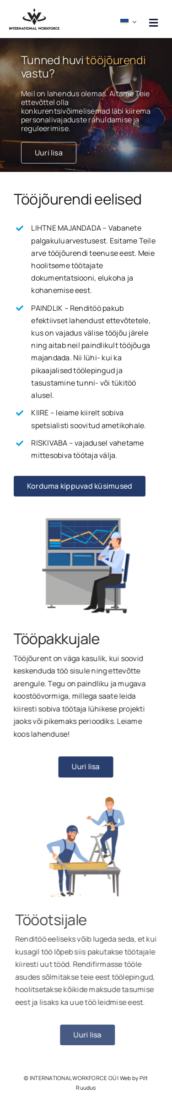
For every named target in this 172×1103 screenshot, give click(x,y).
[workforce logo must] (34, 12)
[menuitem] (129, 19)
